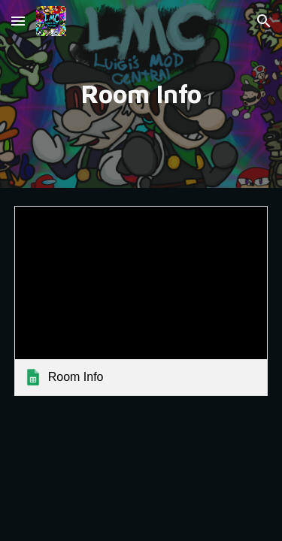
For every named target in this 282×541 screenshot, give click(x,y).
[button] (18, 20)
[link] (141, 301)
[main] (141, 94)
